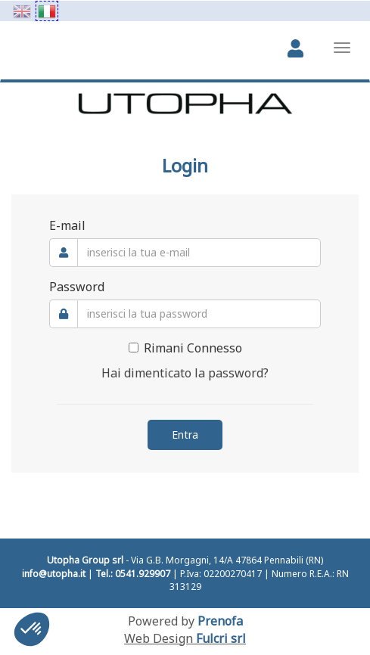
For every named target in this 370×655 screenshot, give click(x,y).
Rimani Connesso (185, 348)
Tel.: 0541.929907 (132, 573)
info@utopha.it (54, 573)
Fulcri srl (221, 638)
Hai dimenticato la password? (185, 373)
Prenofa (220, 621)
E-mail (67, 225)
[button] (32, 629)
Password (76, 286)
